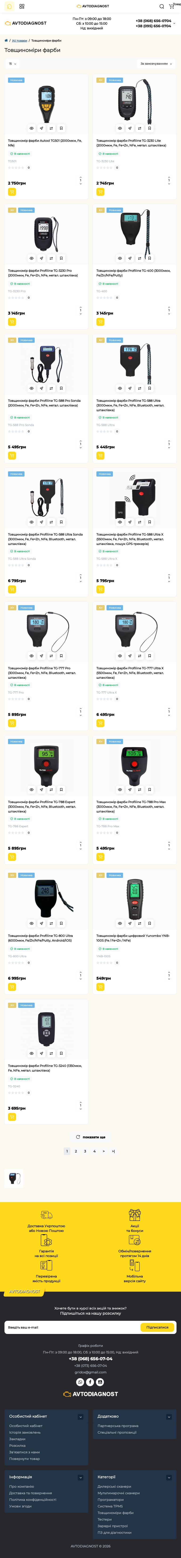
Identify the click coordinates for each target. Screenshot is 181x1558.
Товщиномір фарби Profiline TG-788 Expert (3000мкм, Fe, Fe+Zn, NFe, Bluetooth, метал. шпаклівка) (42, 806)
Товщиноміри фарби (116, 1513)
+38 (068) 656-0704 (153, 21)
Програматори (111, 1500)
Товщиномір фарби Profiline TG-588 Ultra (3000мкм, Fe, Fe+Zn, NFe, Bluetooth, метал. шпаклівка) (130, 405)
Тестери (105, 1519)
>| (113, 1151)
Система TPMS (110, 1506)
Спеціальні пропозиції (117, 1432)
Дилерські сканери (114, 1486)
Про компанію (21, 1486)
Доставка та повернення (30, 1493)
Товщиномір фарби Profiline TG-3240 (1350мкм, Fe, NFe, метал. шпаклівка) (45, 1068)
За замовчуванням (156, 63)
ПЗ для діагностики (115, 1532)
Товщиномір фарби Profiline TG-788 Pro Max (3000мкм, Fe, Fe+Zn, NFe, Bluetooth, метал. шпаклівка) (131, 806)
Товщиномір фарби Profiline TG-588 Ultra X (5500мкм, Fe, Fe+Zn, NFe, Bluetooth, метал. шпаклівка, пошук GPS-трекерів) (130, 539)
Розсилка (17, 1446)
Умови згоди (20, 1506)
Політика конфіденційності (32, 1500)
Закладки (17, 1439)
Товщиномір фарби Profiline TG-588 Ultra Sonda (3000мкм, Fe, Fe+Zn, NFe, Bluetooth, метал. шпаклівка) (45, 539)
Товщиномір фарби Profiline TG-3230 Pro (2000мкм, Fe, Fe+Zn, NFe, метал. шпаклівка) (43, 273)
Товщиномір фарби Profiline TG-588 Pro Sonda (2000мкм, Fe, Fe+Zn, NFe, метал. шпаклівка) (44, 403)
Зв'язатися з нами (24, 1452)
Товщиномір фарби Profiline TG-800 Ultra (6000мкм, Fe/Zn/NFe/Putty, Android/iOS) (40, 938)
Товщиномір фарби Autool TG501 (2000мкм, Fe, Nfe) (45, 143)
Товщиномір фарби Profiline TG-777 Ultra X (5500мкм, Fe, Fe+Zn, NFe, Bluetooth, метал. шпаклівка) (130, 672)
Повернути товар (24, 1459)
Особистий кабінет (25, 1426)
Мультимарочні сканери (119, 1493)
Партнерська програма (118, 1426)
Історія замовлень (25, 1432)
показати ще (90, 1137)
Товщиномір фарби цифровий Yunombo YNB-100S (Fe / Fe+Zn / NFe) (133, 938)
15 (12, 63)
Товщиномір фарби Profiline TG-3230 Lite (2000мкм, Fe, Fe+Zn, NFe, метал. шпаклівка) (131, 143)
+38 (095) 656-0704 (153, 26)
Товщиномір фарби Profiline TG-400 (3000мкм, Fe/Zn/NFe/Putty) (133, 273)
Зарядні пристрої (113, 1526)
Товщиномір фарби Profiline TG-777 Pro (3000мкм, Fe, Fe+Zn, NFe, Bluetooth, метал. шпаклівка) (42, 672)
